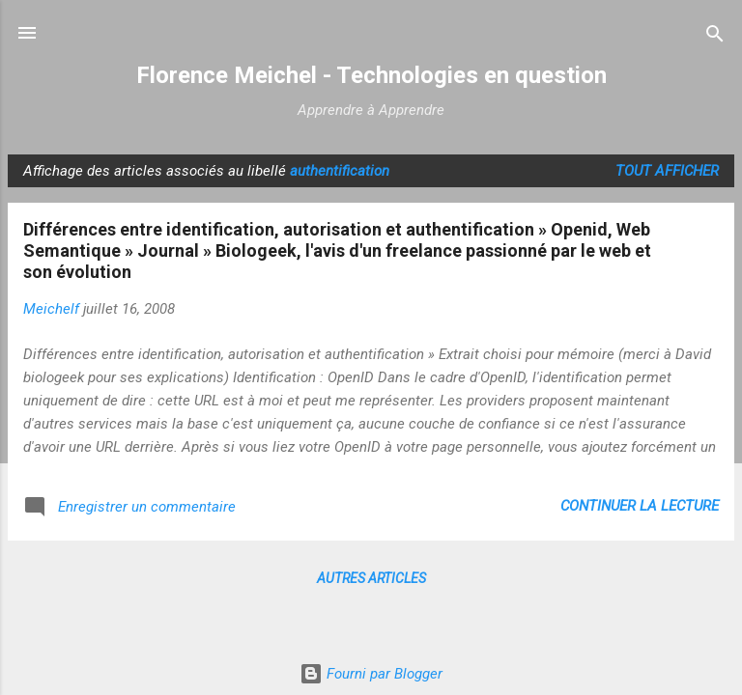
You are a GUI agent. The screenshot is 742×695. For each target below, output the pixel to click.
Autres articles (371, 578)
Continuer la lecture (639, 505)
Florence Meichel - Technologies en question (371, 75)
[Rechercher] (715, 35)
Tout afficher (667, 171)
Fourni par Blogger (371, 673)
